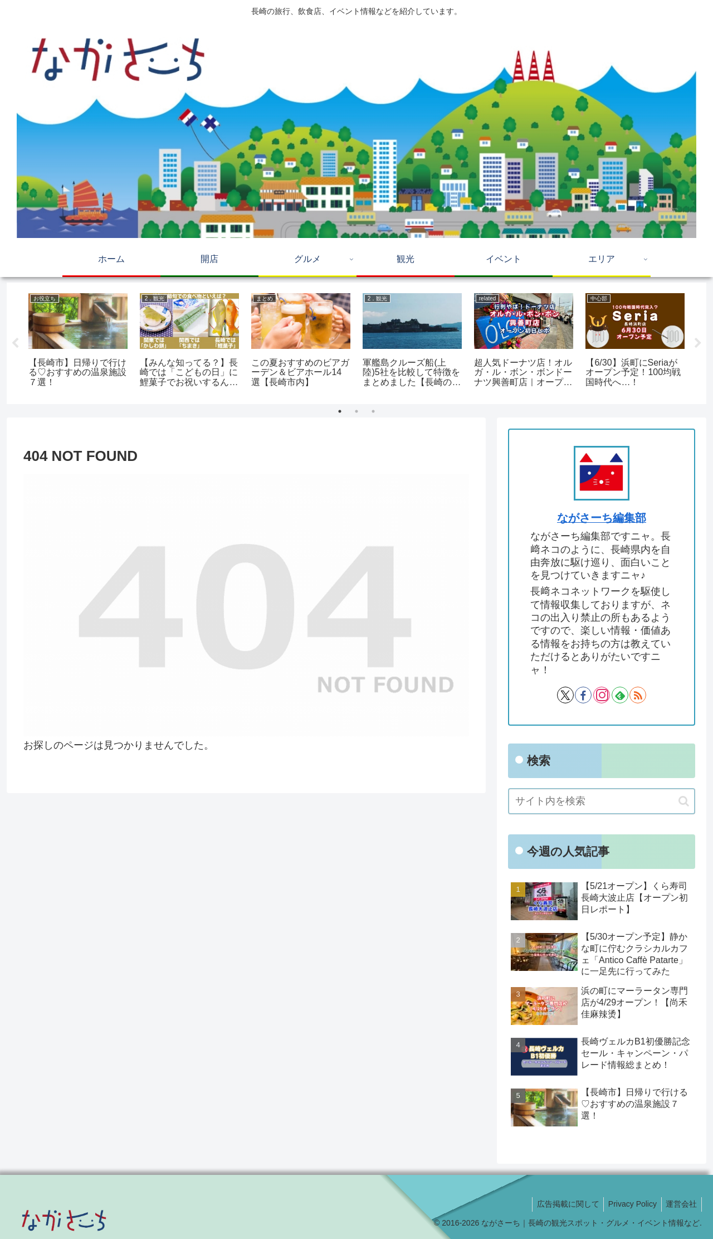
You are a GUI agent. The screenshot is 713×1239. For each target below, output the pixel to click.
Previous (15, 343)
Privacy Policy (628, 1203)
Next (698, 343)
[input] (601, 801)
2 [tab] (356, 411)
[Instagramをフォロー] (601, 695)
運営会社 (680, 1203)
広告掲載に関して (561, 1203)
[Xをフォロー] (565, 695)
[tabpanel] (78, 341)
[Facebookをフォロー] (583, 695)
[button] (684, 801)
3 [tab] (373, 411)
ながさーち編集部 (601, 518)
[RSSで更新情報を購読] (637, 695)
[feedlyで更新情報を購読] (620, 695)
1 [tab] (339, 411)
